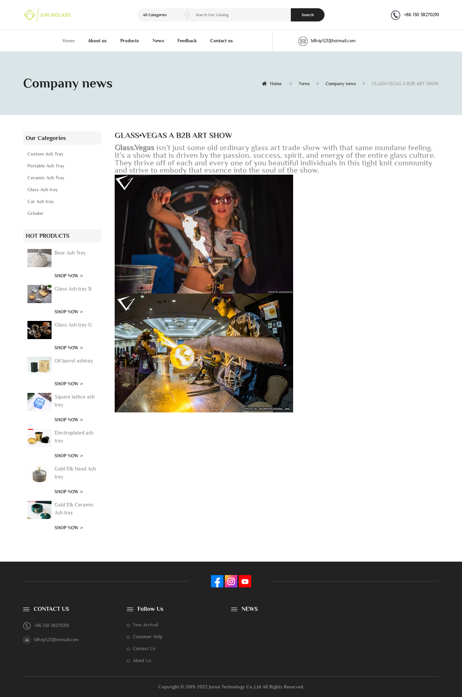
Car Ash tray (40, 201)
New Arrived (145, 624)
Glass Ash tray (42, 189)
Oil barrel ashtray (74, 361)
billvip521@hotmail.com (327, 40)
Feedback (187, 40)
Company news (341, 83)
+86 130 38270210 (421, 14)
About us (97, 40)
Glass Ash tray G (73, 325)
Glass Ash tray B (73, 289)
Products (129, 40)
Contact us (221, 40)
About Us (142, 660)
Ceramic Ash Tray (45, 177)
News (158, 40)
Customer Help (148, 636)
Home (68, 40)
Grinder (35, 213)
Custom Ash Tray (45, 154)
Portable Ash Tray (45, 165)
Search (308, 15)
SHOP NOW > (69, 275)
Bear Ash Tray (70, 253)
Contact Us (144, 648)
